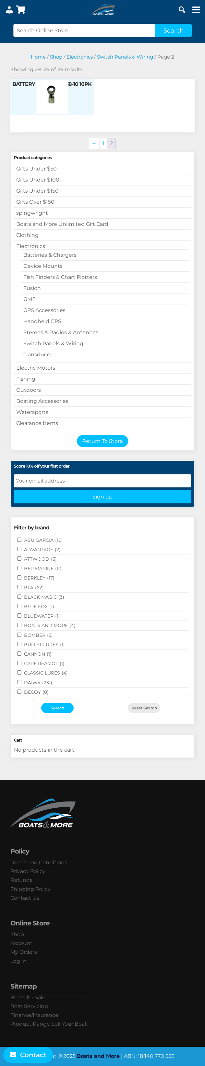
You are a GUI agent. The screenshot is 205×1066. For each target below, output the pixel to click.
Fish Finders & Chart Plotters (60, 277)
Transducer (37, 354)
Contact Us (24, 898)
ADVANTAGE (42, 550)
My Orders (23, 952)
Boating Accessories (42, 401)
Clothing (27, 235)
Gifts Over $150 (35, 202)
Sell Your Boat (69, 1024)
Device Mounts (43, 266)
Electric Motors (35, 368)
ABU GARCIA (43, 540)
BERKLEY (39, 578)
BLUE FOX (39, 606)
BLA (34, 588)
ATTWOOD (40, 559)
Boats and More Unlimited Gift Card (62, 224)
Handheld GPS (42, 321)
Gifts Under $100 (37, 180)
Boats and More (98, 1056)
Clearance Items (37, 423)
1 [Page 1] (103, 143)
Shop (56, 57)
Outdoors (28, 390)
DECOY (36, 692)
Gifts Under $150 (37, 191)
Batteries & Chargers (50, 255)
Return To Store (102, 441)
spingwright (32, 213)
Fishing (25, 379)
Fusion (32, 288)
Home (38, 57)
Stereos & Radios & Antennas (60, 332)
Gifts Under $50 (36, 169)
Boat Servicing (29, 1006)
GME (29, 299)
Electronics (79, 57)
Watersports (32, 412)
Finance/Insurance (34, 1015)
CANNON (38, 654)
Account (21, 943)
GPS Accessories (44, 310)
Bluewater (42, 616)
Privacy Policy (27, 871)
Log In (18, 961)
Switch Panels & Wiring (125, 57)
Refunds (21, 880)
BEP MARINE (43, 568)
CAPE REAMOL (44, 663)
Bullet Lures (44, 645)
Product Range (30, 1024)
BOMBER (38, 635)
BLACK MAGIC (44, 597)
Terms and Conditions (38, 862)
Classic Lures (46, 673)
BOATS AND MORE (50, 625)
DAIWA (38, 683)
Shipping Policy (30, 889)
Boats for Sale (27, 997)
